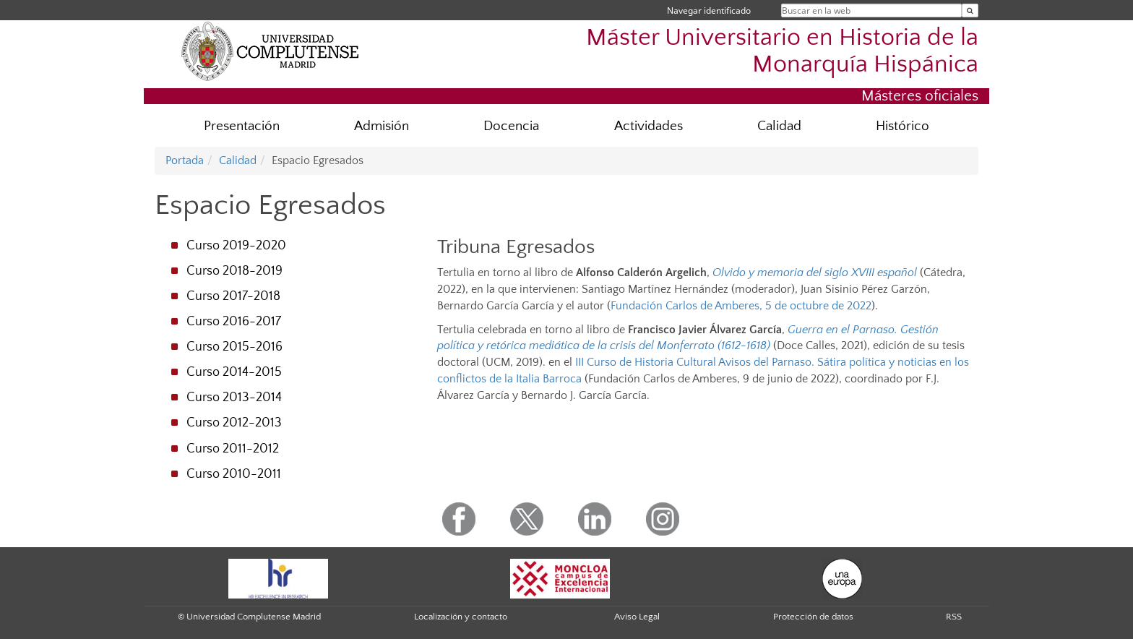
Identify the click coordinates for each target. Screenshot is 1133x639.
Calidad (779, 126)
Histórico (902, 126)
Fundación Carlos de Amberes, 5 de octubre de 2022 (741, 305)
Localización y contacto (460, 617)
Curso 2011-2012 (232, 449)
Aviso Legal (637, 617)
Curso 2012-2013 (234, 423)
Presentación (242, 126)
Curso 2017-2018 (233, 296)
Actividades (648, 126)
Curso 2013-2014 (234, 397)
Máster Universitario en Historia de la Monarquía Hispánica (782, 51)
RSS (954, 617)
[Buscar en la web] (970, 10)
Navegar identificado (709, 10)
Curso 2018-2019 (234, 271)
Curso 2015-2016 (234, 347)
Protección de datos (813, 617)
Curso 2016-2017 (233, 321)
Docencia (511, 126)
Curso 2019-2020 (236, 246)
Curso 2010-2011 (233, 474)
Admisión (381, 126)
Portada (184, 160)
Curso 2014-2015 (234, 372)
